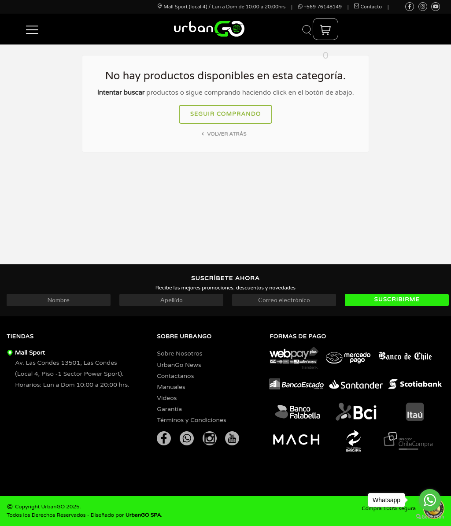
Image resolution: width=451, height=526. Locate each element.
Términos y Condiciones (191, 420)
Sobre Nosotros (179, 353)
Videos (167, 398)
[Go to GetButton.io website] (430, 517)
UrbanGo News (179, 365)
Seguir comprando (225, 114)
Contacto (368, 7)
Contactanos (175, 376)
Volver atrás (223, 134)
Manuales (171, 387)
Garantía (169, 409)
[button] (32, 29)
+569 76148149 (320, 7)
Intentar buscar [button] (120, 92)
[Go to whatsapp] (430, 500)
